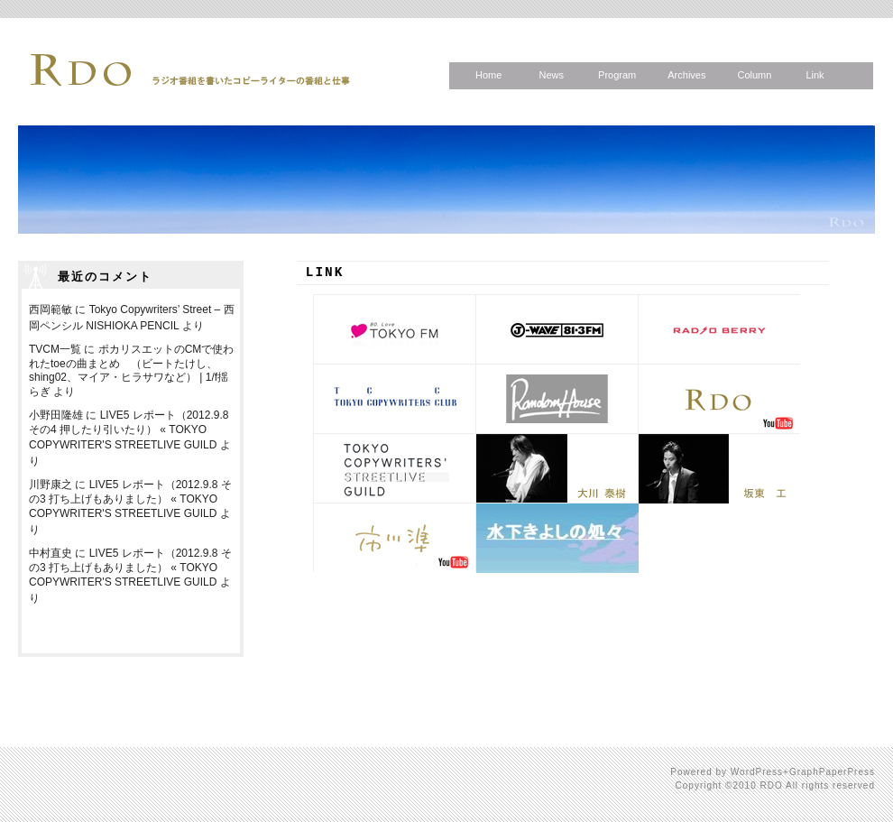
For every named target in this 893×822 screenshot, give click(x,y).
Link (814, 74)
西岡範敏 (50, 309)
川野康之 (50, 484)
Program (617, 74)
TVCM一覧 (55, 349)
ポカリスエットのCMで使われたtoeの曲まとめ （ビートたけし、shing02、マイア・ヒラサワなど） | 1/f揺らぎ (131, 370)
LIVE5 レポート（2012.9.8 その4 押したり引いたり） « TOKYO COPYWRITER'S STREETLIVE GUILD (128, 429)
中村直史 (50, 553)
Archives (686, 74)
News (551, 74)
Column (754, 74)
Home (488, 74)
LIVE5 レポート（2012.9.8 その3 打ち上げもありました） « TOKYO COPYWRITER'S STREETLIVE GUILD (130, 499)
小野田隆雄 (56, 415)
